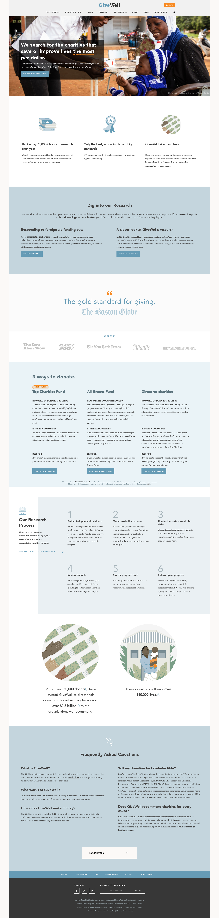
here (148, 484)
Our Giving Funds (74, 12)
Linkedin (92, 891)
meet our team (82, 799)
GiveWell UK (162, 781)
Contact (64, 874)
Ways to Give (160, 12)
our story (67, 799)
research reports (188, 214)
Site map (129, 874)
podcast (74, 244)
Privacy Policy (146, 874)
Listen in (120, 237)
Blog (146, 12)
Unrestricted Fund (82, 482)
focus (175, 820)
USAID (90, 12)
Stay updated (82, 874)
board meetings (68, 217)
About (135, 12)
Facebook (76, 891)
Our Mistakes (120, 12)
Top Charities (52, 12)
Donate (169, 5)
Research (103, 12)
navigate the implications (38, 237)
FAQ (96, 874)
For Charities (111, 874)
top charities (73, 778)
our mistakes (88, 217)
